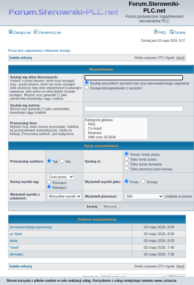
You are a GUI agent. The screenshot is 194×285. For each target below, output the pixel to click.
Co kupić (116, 128)
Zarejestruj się (47, 32)
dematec (16, 254)
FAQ (160, 32)
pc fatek (16, 234)
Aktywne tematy (58, 50)
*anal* (14, 247)
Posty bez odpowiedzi (25, 50)
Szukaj (177, 32)
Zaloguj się (20, 32)
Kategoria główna (116, 120)
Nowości (116, 133)
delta (13, 241)
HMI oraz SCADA (116, 137)
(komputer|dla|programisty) (31, 227)
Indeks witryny (21, 58)
